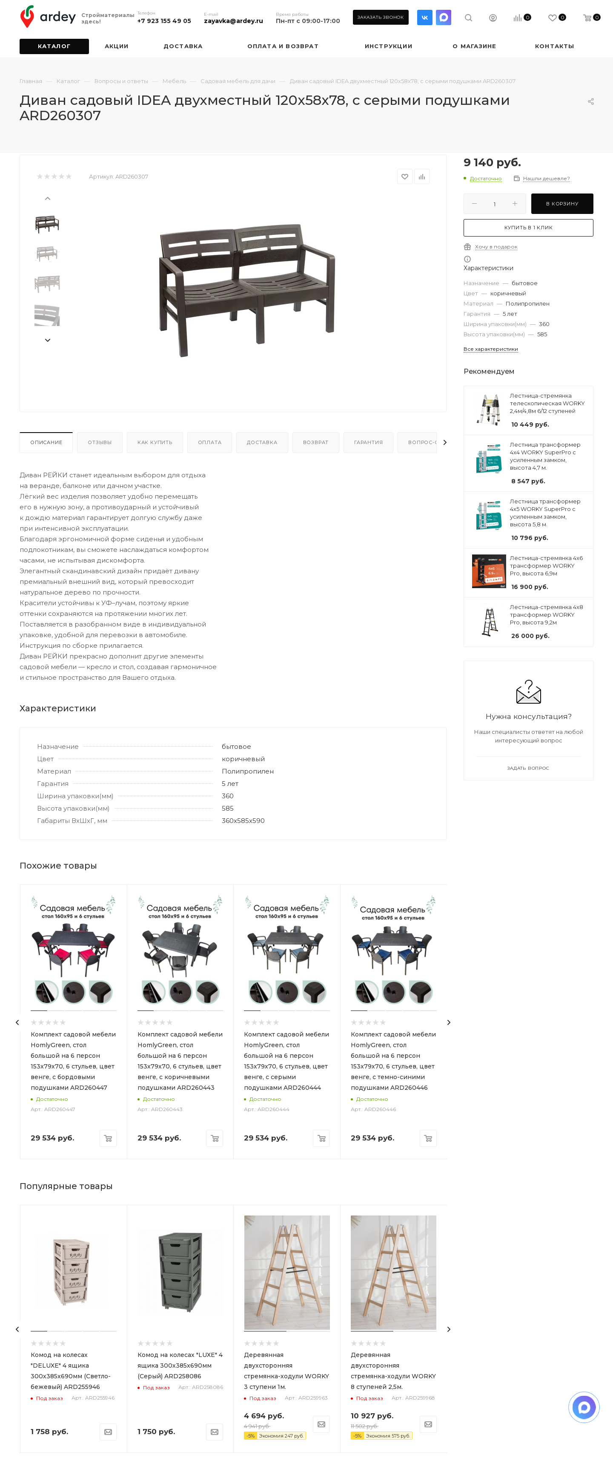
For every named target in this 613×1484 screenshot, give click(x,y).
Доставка (262, 442)
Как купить (154, 442)
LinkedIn (443, 17)
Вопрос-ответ (430, 442)
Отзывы (100, 442)
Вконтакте (425, 17)
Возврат (316, 442)
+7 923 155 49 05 (164, 21)
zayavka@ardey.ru (233, 21)
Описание (46, 442)
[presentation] (47, 197)
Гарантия (368, 442)
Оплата (210, 442)
